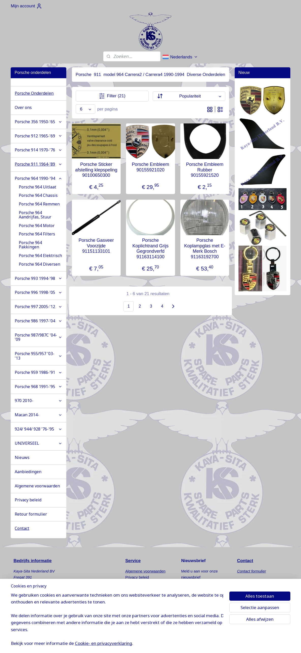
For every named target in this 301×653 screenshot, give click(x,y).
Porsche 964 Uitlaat (37, 187)
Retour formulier (31, 514)
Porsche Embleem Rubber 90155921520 (205, 170)
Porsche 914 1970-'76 (38, 150)
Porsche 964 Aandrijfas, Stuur (35, 215)
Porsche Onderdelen (34, 93)
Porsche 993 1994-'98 (38, 278)
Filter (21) (112, 96)
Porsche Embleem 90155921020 (150, 167)
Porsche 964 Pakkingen (30, 245)
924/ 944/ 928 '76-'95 (38, 429)
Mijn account (26, 6)
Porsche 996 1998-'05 (38, 292)
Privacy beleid (28, 500)
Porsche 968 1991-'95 (38, 386)
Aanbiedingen (28, 471)
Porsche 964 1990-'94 (38, 178)
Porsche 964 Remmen (39, 204)
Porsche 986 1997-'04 (38, 321)
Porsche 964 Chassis (38, 195)
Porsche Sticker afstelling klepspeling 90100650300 (96, 170)
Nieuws (22, 457)
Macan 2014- (38, 415)
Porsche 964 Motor (37, 225)
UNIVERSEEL (38, 443)
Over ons (23, 107)
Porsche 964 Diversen (39, 264)
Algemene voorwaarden (37, 486)
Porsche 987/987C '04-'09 (38, 337)
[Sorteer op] (189, 96)
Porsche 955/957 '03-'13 (38, 356)
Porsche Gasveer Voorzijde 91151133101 (96, 246)
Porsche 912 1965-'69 (38, 136)
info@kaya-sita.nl (32, 614)
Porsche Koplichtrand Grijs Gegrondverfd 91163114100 (150, 248)
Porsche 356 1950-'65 (38, 121)
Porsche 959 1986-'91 (38, 372)
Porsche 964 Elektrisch (40, 255)
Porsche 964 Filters (37, 234)
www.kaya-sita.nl (33, 620)
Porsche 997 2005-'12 (38, 306)
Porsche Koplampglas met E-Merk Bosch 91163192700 (204, 248)
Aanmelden (196, 590)
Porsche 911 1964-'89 (38, 164)
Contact (22, 528)
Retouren (133, 583)
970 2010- (38, 400)
